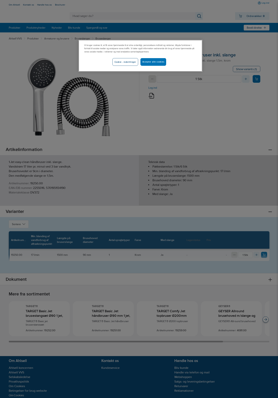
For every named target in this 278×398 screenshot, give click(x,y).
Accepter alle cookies (153, 62)
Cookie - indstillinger (125, 62)
